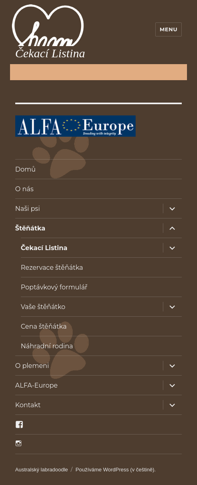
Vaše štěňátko (43, 307)
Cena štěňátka (44, 326)
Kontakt (28, 405)
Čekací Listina (44, 248)
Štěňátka (30, 228)
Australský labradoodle (41, 470)
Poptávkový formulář (54, 287)
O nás (24, 189)
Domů (25, 169)
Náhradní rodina (47, 346)
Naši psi (27, 208)
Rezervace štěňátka (52, 267)
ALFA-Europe (36, 385)
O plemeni (32, 366)
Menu (168, 29)
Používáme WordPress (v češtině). (115, 470)
